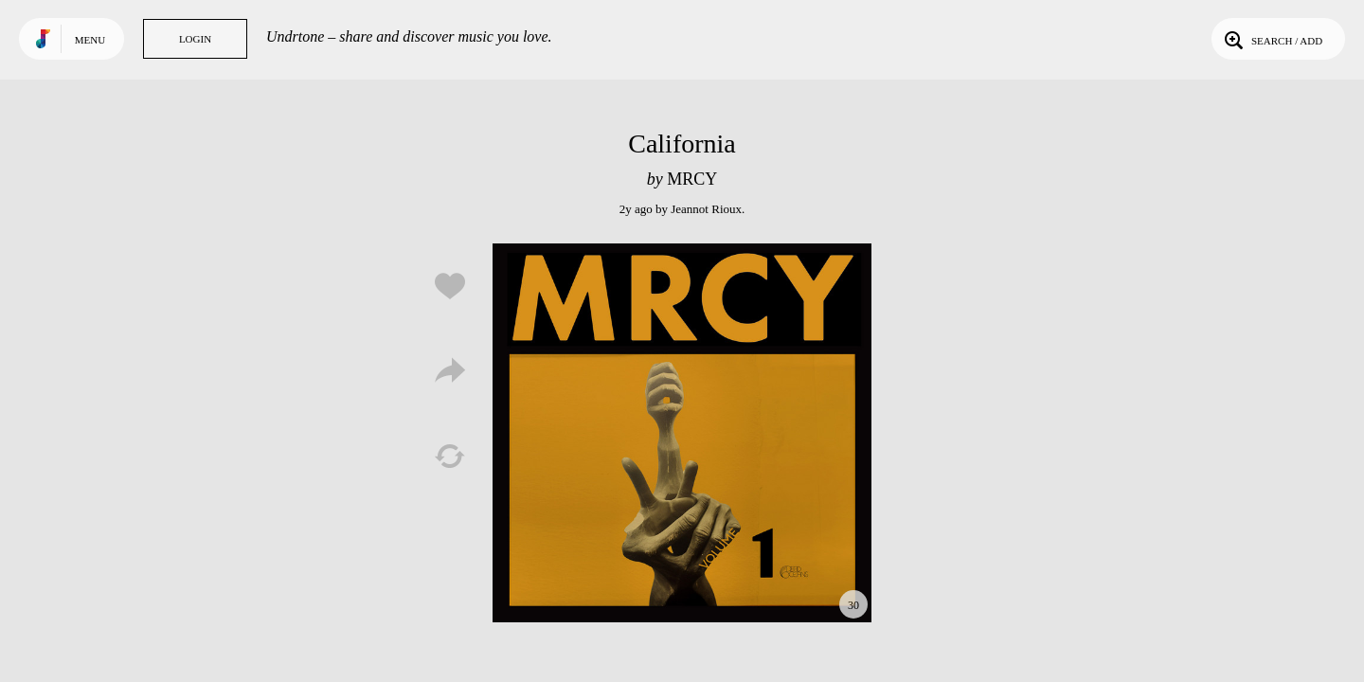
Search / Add (1271, 38)
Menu (90, 39)
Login (195, 39)
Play (682, 433)
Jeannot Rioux (706, 209)
